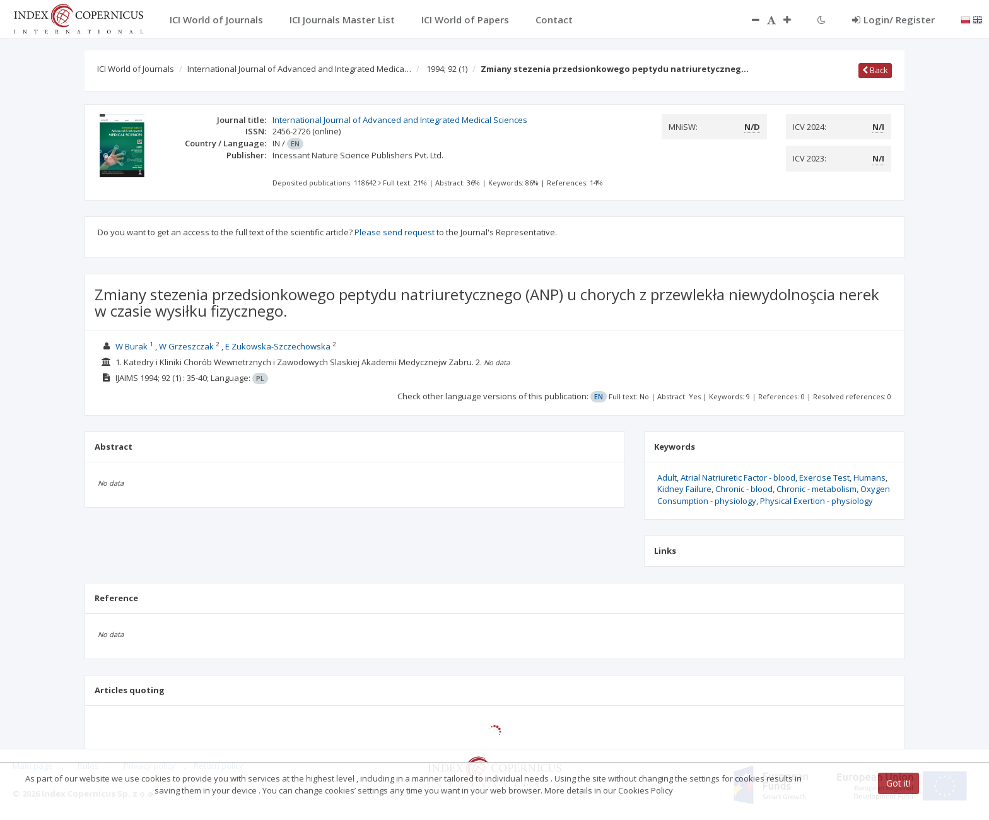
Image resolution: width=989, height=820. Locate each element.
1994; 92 (446, 68)
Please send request (394, 232)
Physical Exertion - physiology (816, 501)
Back (875, 70)
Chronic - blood (744, 489)
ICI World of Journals (135, 68)
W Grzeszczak (186, 346)
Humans (869, 477)
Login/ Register (893, 19)
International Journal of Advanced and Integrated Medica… (299, 68)
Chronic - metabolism (816, 489)
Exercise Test (824, 477)
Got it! (898, 783)
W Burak (131, 346)
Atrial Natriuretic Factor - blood (738, 477)
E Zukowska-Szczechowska (278, 346)
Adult (667, 477)
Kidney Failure (684, 489)
